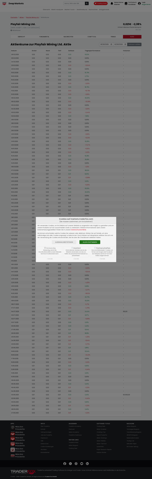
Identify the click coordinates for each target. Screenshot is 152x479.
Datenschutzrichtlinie (78, 230)
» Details (50, 259)
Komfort (77, 248)
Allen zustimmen (90, 242)
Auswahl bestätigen (64, 242)
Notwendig (51, 248)
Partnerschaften (103, 248)
